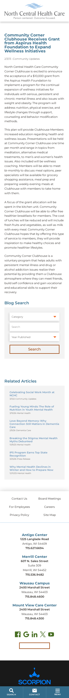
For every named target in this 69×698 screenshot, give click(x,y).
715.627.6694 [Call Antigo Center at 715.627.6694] (34, 548)
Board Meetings (49, 498)
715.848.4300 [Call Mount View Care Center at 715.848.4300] (34, 618)
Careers (49, 507)
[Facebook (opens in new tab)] (18, 635)
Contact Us (19, 498)
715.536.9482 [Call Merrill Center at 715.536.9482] (34, 574)
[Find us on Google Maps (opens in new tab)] (26, 635)
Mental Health (24, 413)
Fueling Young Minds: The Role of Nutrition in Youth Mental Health (32, 408)
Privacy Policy (19, 515)
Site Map (49, 515)
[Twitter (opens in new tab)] (43, 635)
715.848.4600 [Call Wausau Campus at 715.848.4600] (34, 596)
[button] (57, 692)
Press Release (23, 459)
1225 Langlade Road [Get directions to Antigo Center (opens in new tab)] (34, 539)
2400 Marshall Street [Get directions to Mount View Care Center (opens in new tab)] (34, 609)
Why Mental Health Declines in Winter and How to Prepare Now (31, 468)
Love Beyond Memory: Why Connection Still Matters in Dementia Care (34, 423)
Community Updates (26, 58)
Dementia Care (23, 430)
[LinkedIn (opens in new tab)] (34, 635)
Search (34, 349)
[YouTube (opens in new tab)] (51, 635)
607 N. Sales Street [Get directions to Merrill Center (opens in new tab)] (34, 561)
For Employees (19, 507)
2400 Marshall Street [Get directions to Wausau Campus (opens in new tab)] (34, 587)
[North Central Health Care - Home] (34, 11)
